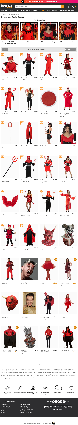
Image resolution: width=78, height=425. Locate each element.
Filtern (4, 49)
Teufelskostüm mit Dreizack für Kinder (6, 113)
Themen (3, 10)
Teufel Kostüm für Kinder (6, 248)
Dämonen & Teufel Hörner (68, 42)
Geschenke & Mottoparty (30, 10)
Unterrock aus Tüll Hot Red (44, 282)
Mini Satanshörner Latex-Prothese (25, 316)
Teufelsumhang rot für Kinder (26, 146)
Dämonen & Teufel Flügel (48, 42)
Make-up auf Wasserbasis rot (44, 112)
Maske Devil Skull (64, 248)
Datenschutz (4, 409)
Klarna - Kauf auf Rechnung (26, 407)
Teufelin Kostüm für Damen (64, 180)
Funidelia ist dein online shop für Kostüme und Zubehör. (6, 6)
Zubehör (18, 10)
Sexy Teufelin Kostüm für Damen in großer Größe (64, 283)
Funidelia (3, 14)
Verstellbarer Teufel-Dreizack (5, 180)
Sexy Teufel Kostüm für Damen (25, 214)
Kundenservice (10, 401)
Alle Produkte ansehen (71, 364)
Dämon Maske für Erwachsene (6, 316)
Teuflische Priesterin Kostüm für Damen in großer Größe (64, 114)
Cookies (3, 410)
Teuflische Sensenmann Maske (24, 351)
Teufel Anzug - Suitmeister (5, 282)
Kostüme (10, 10)
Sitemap (3, 412)
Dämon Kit (23, 111)
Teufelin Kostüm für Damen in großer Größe (44, 181)
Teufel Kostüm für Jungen (44, 78)
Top (43, 10)
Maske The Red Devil (44, 248)
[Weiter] (42, 364)
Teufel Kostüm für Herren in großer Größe (25, 181)
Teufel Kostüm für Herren (25, 78)
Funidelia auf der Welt (6, 406)
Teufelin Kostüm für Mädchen (64, 78)
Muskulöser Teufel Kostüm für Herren (6, 350)
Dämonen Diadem (64, 146)
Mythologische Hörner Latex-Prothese (24, 283)
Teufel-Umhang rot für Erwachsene (25, 248)
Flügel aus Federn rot (6, 214)
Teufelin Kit (43, 146)
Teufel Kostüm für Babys (6, 78)
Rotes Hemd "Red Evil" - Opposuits (44, 350)
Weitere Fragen (23, 410)
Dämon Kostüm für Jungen (64, 350)
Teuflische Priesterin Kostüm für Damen (64, 215)
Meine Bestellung (24, 413)
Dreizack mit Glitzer (5, 146)
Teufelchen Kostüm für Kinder (45, 214)
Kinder (29, 42)
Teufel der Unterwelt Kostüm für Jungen (44, 317)
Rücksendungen (23, 406)
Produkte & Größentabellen (26, 412)
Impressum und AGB (5, 407)
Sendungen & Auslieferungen (26, 409)
